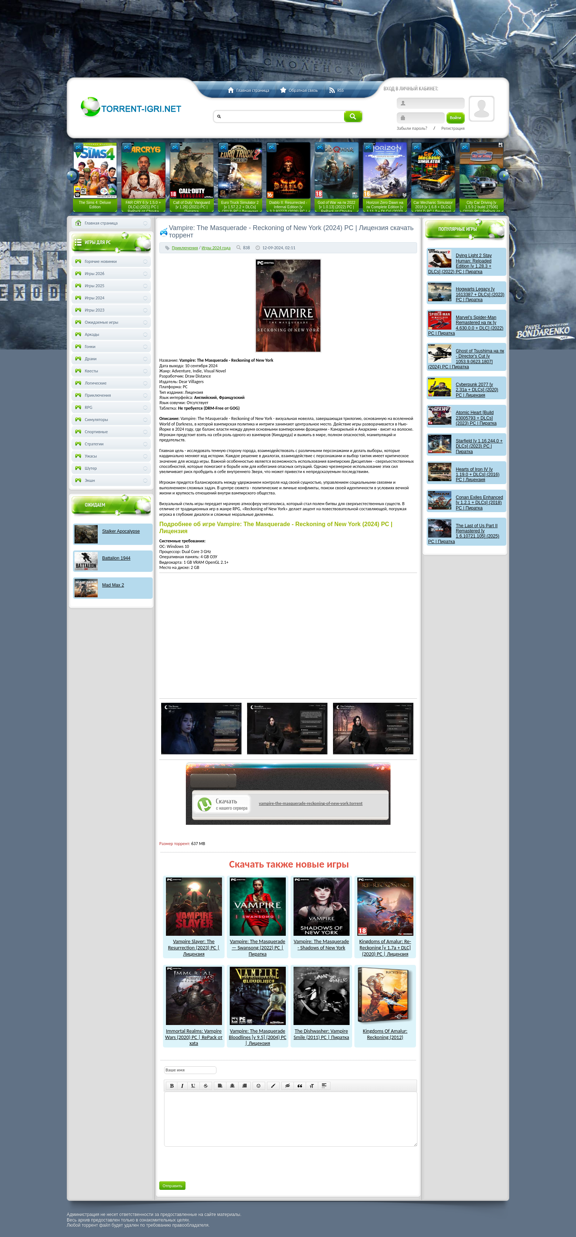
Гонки (85, 346)
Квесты (86, 370)
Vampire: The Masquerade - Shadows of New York (322, 941)
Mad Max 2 (113, 585)
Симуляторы (91, 419)
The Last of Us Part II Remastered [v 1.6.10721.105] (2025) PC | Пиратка (463, 533)
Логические (90, 383)
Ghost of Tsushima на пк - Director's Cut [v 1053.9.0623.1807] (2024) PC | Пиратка (466, 358)
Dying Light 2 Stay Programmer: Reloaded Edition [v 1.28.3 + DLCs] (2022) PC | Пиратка (460, 263)
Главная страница (96, 223)
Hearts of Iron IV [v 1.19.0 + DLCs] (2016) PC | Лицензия (477, 475)
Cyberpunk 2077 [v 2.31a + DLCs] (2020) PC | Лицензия (477, 390)
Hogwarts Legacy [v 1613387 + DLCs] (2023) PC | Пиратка (480, 294)
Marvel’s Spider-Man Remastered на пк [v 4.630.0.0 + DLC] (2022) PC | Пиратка (465, 325)
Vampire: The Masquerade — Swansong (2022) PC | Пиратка (258, 944)
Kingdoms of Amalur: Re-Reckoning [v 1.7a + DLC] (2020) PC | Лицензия (385, 944)
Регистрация (453, 128)
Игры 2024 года (216, 247)
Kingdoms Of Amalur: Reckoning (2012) (385, 1031)
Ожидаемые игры (96, 322)
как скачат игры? (213, 782)
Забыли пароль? (412, 128)
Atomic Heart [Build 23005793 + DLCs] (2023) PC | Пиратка (476, 418)
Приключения (185, 247)
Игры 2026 (89, 273)
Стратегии (89, 443)
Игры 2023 (89, 310)
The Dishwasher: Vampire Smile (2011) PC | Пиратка (322, 1031)
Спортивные (91, 431)
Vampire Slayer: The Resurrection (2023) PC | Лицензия (194, 944)
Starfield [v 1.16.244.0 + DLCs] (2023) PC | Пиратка (479, 446)
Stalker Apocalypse (121, 531)
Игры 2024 (89, 297)
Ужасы (85, 456)
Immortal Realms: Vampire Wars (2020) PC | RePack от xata (194, 1034)
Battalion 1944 (116, 558)
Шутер (85, 468)
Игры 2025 (89, 285)
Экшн (84, 480)
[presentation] (220, 1162)
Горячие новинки (95, 261)
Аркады (86, 334)
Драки (85, 358)
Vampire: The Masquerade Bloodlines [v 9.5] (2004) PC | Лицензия (257, 1034)
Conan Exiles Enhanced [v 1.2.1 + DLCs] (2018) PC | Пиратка (479, 503)
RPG (83, 407)
